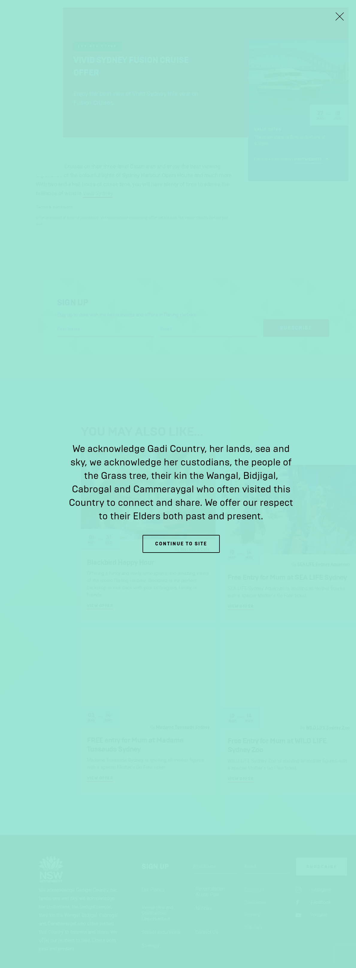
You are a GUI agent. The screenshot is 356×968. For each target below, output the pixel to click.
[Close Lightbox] (339, 16)
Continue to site (181, 544)
